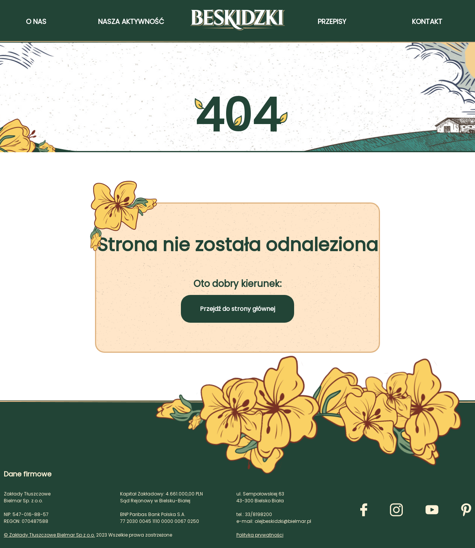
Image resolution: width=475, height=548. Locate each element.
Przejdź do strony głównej (237, 308)
